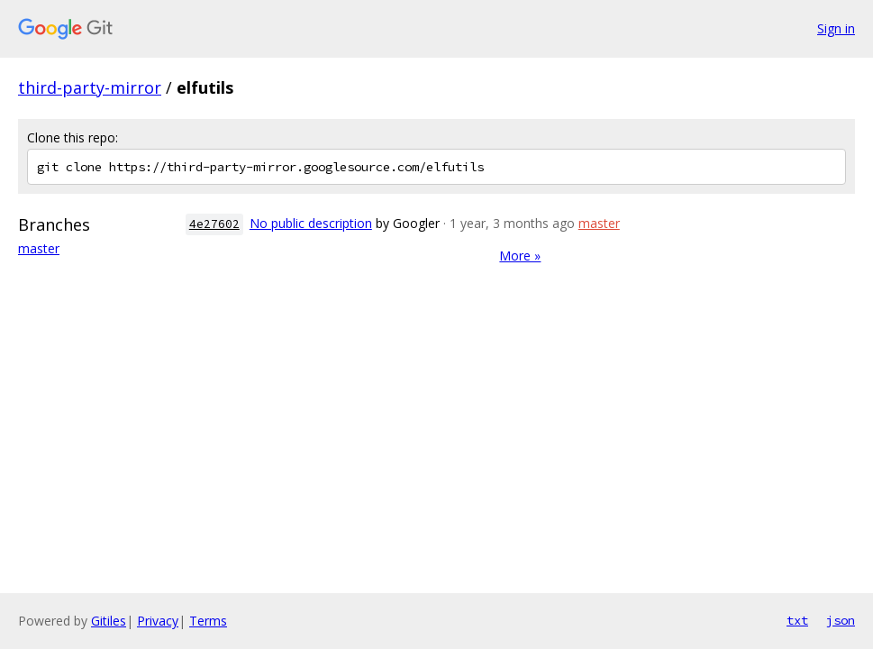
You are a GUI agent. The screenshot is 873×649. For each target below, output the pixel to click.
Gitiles (108, 620)
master (38, 248)
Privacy (157, 620)
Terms (208, 620)
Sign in (836, 28)
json (840, 620)
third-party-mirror (89, 87)
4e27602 (214, 224)
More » (520, 255)
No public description (311, 223)
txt (797, 620)
